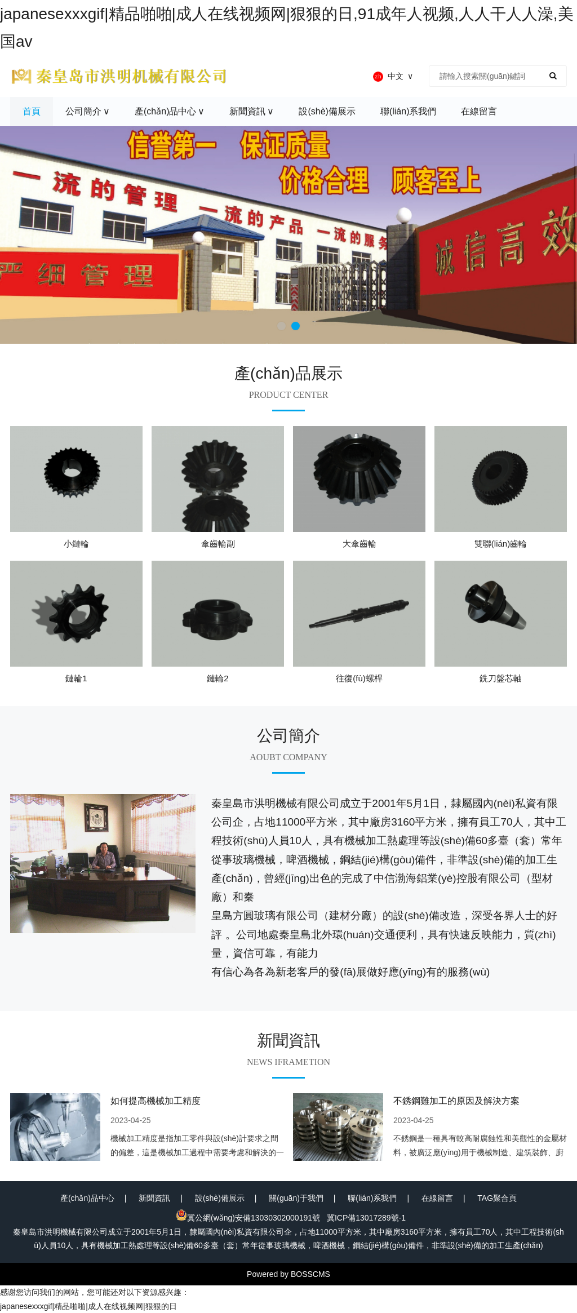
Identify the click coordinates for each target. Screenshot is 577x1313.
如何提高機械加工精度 (155, 1101)
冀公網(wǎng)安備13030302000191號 (248, 1217)
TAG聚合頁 (497, 1198)
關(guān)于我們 (296, 1198)
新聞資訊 (154, 1198)
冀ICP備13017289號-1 (366, 1217)
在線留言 (437, 1198)
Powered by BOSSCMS (288, 1274)
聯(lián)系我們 (372, 1198)
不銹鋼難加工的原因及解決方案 (456, 1101)
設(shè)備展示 (220, 1198)
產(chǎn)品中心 (87, 1198)
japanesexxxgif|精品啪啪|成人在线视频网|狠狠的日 (88, 1306)
